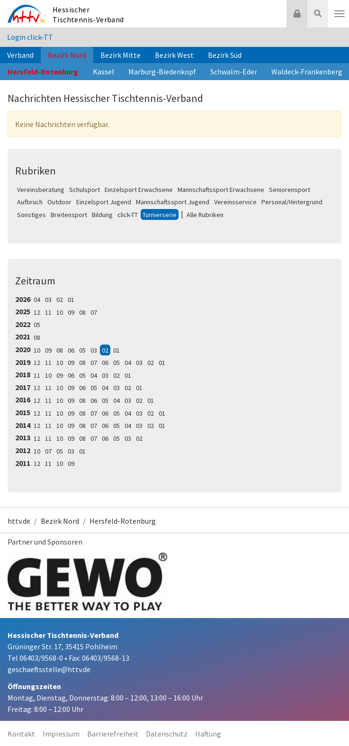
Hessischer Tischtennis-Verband (88, 14)
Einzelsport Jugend (103, 202)
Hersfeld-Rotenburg (43, 71)
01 (71, 299)
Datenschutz (167, 733)
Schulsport (84, 189)
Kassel (103, 71)
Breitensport (69, 214)
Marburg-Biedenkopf (162, 71)
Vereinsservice (235, 202)
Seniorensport (289, 189)
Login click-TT (30, 37)
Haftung (208, 733)
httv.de (19, 521)
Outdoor (59, 202)
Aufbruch (30, 202)
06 (71, 350)
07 (93, 312)
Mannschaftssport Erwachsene (221, 189)
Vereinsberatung (40, 189)
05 (37, 324)
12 (37, 312)
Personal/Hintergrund (291, 202)
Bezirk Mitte (120, 55)
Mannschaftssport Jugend (172, 202)
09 (71, 312)
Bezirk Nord (67, 55)
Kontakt (21, 733)
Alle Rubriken (205, 214)
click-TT (127, 214)
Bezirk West (174, 55)
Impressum (61, 733)
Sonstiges (31, 214)
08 (82, 312)
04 (37, 299)
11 (48, 312)
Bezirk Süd (225, 55)
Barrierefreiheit (112, 733)
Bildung (102, 214)
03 (48, 299)
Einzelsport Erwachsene (139, 189)
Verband (20, 55)
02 (59, 299)
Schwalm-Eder (233, 71)
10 (59, 312)
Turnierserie (160, 214)
